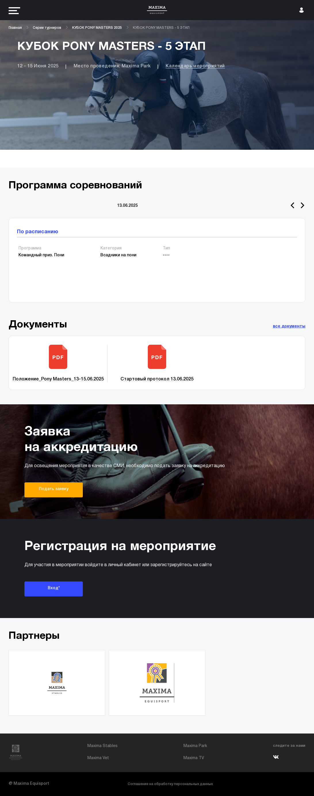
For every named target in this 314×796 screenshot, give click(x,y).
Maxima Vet (98, 758)
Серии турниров (47, 27)
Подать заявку (53, 489)
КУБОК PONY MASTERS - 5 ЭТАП (161, 27)
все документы (289, 326)
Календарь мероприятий (195, 66)
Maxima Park (195, 746)
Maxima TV (193, 758)
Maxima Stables (102, 746)
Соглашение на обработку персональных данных (170, 784)
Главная (15, 27)
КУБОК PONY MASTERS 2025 (97, 27)
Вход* (54, 588)
